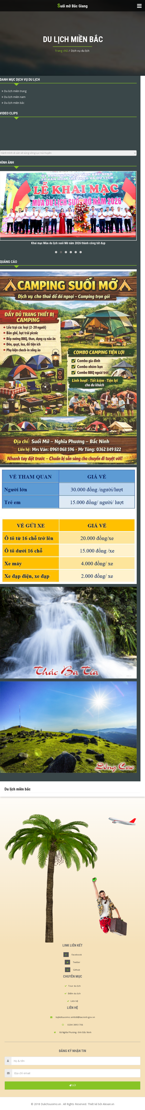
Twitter (76, 962)
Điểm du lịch (74, 993)
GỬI (72, 1085)
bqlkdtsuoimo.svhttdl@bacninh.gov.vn (75, 1017)
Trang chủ (61, 50)
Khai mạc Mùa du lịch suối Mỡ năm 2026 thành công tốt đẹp (68, 243)
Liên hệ (74, 1001)
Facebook (77, 954)
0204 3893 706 (75, 1024)
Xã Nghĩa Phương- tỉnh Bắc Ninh (75, 1032)
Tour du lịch (74, 985)
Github (76, 969)
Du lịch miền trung (14, 91)
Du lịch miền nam (13, 97)
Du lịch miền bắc (13, 103)
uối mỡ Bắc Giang (72, 5)
